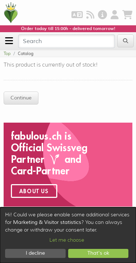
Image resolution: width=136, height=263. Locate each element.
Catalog (25, 53)
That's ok (98, 253)
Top (7, 53)
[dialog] (68, 235)
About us (34, 191)
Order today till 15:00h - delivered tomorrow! (68, 28)
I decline (35, 253)
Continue (21, 98)
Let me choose (66, 240)
